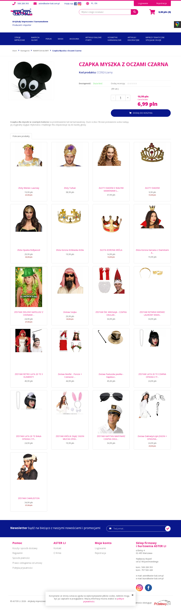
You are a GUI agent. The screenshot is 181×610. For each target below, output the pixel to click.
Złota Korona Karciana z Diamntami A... (152, 251)
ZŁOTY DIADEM (152, 188)
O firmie (57, 553)
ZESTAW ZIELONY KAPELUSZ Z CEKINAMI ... (28, 313)
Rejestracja (161, 3)
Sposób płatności (21, 558)
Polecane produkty (21, 136)
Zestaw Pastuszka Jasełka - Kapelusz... (111, 375)
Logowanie (143, 3)
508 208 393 (23, 3)
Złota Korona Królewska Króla (70, 250)
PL (92, 3)
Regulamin (17, 553)
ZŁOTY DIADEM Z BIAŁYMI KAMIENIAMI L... (111, 189)
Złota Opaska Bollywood (28, 250)
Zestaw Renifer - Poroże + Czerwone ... (70, 375)
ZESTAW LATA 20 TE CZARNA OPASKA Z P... (152, 375)
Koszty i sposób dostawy (24, 548)
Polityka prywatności (22, 567)
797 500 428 (147, 570)
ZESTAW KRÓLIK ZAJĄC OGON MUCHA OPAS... (70, 437)
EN (96, 3)
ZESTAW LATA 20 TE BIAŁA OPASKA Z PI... (28, 437)
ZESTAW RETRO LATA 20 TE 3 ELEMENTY (29, 375)
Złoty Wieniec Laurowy (28, 188)
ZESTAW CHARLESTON (28, 498)
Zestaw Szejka (69, 312)
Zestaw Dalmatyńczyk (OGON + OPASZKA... (152, 437)
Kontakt (57, 548)
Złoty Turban (70, 188)
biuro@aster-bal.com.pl (153, 578)
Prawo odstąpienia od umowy (27, 562)
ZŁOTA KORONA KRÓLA (111, 250)
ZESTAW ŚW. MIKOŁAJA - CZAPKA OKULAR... (111, 313)
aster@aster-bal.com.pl (49, 3)
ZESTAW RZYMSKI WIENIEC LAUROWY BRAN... (152, 313)
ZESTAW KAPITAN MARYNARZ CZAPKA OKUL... (111, 437)
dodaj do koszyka (142, 113)
